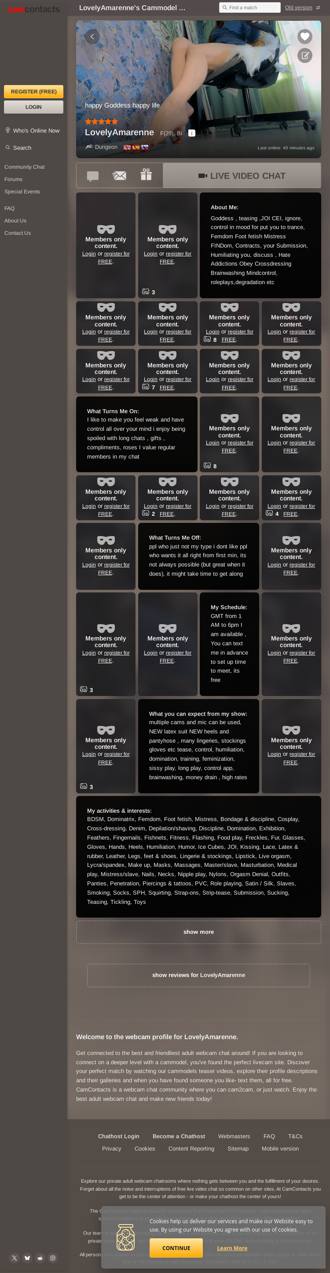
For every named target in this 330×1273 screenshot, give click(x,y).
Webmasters (234, 1136)
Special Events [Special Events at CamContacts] (22, 192)
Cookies (145, 1148)
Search (22, 147)
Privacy (111, 1148)
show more (198, 932)
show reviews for (198, 975)
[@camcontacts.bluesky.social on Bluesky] (27, 1258)
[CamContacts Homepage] (33, 44)
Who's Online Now (36, 130)
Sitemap (238, 1148)
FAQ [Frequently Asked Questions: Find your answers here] (9, 208)
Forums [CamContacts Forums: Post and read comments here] (13, 179)
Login (34, 107)
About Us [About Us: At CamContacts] (15, 221)
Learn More (232, 1248)
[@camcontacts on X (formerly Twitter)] (14, 1258)
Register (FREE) (34, 92)
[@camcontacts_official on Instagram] (53, 1258)
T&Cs (295, 1136)
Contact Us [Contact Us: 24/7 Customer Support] (17, 233)
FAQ (269, 1136)
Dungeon (101, 147)
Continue (176, 1248)
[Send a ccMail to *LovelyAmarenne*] (119, 175)
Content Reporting (191, 1148)
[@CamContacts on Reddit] (40, 1258)
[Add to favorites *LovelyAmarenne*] (304, 36)
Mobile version (280, 1148)
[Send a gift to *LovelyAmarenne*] (146, 175)
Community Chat (24, 167)
